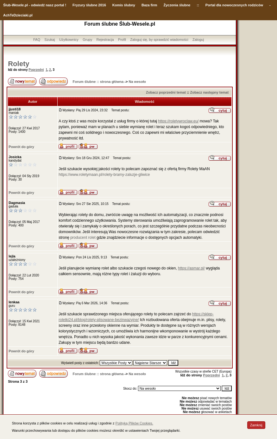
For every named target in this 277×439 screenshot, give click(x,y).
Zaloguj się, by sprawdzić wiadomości (159, 39)
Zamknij (256, 425)
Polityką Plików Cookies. (134, 423)
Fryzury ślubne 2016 (89, 5)
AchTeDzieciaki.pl (18, 15)
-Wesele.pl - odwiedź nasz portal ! (38, 5)
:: (198, 5)
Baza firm (149, 5)
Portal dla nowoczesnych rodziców (234, 5)
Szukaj (49, 39)
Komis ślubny (123, 5)
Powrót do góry (21, 147)
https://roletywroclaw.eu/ (178, 121)
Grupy (87, 39)
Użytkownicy (69, 39)
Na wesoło (137, 81)
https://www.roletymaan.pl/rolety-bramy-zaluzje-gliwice (104, 174)
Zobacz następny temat (209, 92)
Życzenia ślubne (177, 5)
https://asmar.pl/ (191, 268)
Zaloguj (198, 39)
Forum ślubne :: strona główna (98, 81)
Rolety (18, 64)
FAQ (36, 39)
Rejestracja (105, 39)
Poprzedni (36, 69)
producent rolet (83, 237)
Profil (122, 39)
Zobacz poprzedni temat (166, 92)
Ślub (7, 5)
